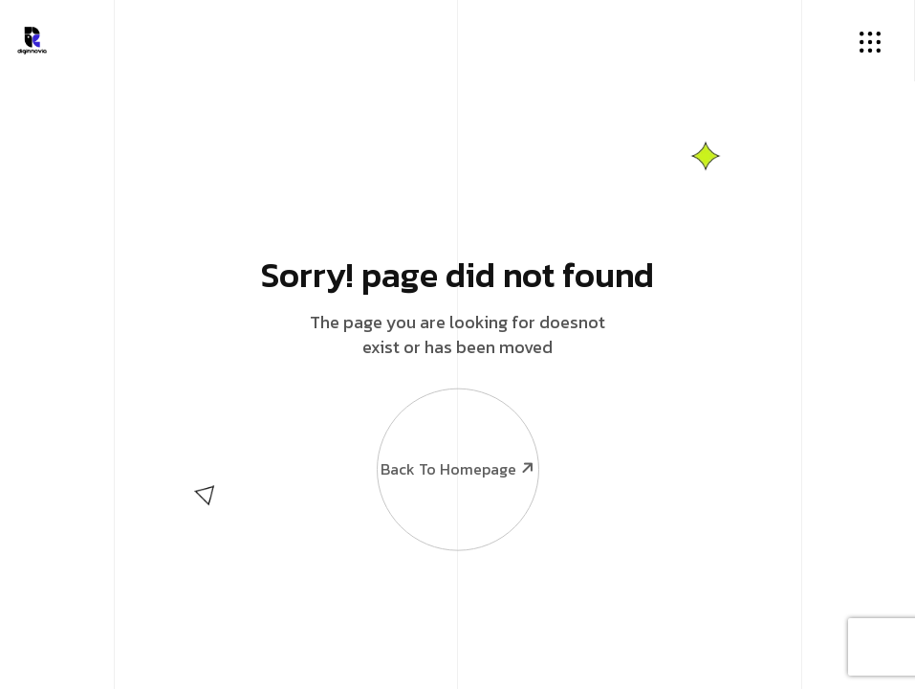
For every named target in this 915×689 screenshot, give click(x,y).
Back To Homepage (457, 436)
